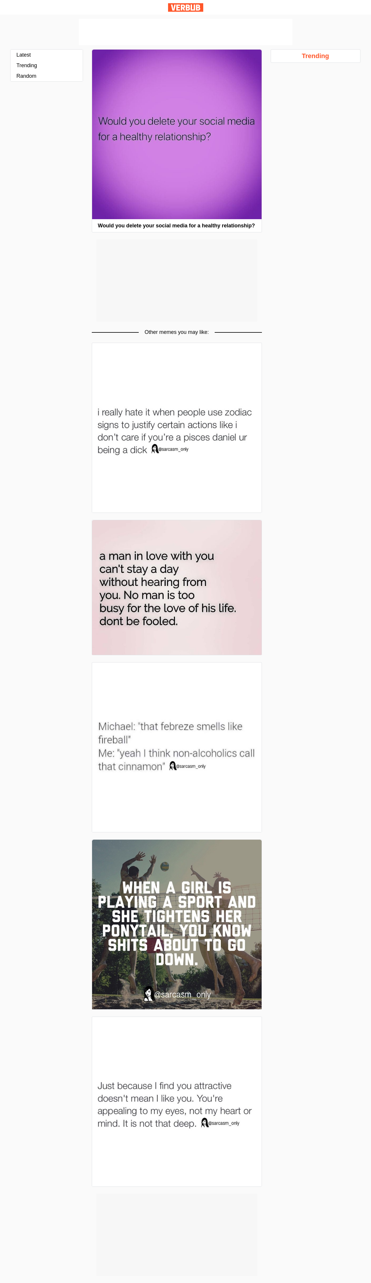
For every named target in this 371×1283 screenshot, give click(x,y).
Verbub (185, 7)
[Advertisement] (185, 32)
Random (26, 76)
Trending (26, 65)
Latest (23, 55)
